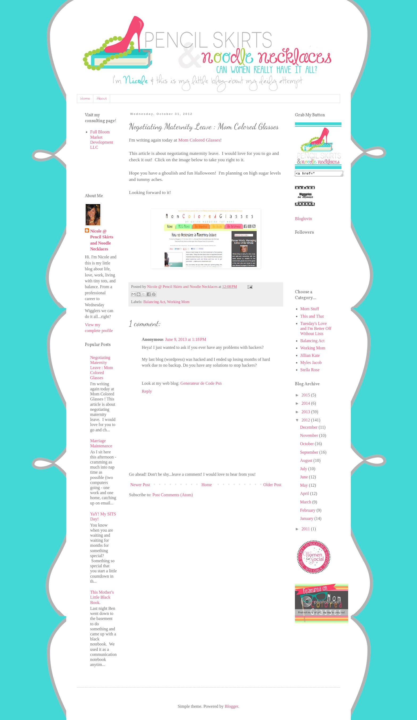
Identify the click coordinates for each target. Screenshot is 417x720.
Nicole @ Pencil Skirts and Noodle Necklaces (101, 240)
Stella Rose (309, 370)
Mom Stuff (309, 309)
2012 (306, 421)
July (304, 469)
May (304, 486)
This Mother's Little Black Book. (102, 597)
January (307, 519)
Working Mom (178, 302)
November (309, 436)
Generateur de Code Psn (201, 383)
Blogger (231, 706)
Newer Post (140, 484)
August (306, 461)
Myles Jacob (311, 363)
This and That (312, 317)
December (309, 428)
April (305, 494)
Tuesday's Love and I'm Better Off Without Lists (315, 329)
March (306, 502)
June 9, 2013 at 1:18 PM (185, 339)
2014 (306, 404)
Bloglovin (303, 219)
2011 (306, 529)
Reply (147, 391)
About (102, 98)
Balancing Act (154, 302)
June (304, 477)
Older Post (272, 484)
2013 (306, 412)
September (309, 453)
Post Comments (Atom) (172, 495)
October (307, 444)
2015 (306, 396)
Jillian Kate (310, 356)
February (308, 511)
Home (85, 98)
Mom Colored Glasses (199, 140)
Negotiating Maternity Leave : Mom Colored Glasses (101, 367)
